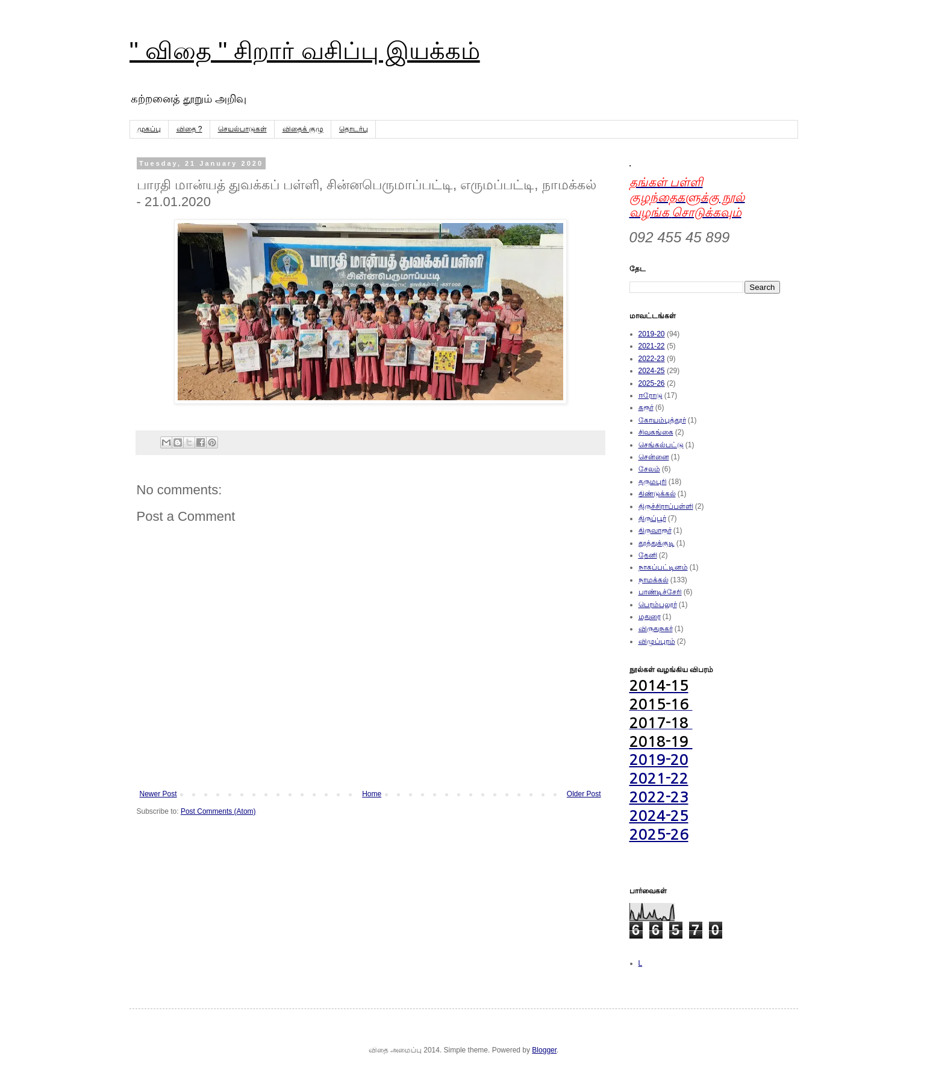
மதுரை (649, 616)
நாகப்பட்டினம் (663, 567)
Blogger (544, 1050)
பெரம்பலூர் (657, 604)
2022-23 (651, 358)
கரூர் (646, 407)
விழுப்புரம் (656, 641)
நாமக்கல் (653, 580)
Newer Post (158, 794)
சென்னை (653, 457)
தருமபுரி (652, 481)
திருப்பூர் (652, 518)
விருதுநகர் (655, 628)
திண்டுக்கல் (657, 493)
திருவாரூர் (655, 530)
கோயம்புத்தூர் (662, 420)
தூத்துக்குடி (656, 543)
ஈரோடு (650, 395)
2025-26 (651, 383)
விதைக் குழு (302, 129)
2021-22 (651, 346)
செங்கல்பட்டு (661, 445)
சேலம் (649, 469)
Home (371, 794)
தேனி (647, 555)
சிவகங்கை (655, 432)
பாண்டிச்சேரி (660, 592)
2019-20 (651, 334)
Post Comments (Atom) (218, 811)
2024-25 (651, 370)
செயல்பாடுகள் (242, 129)
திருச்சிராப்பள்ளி (665, 506)
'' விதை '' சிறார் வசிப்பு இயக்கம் (305, 50)
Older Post (584, 794)
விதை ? (189, 129)
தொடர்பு (353, 129)
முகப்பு (149, 129)
